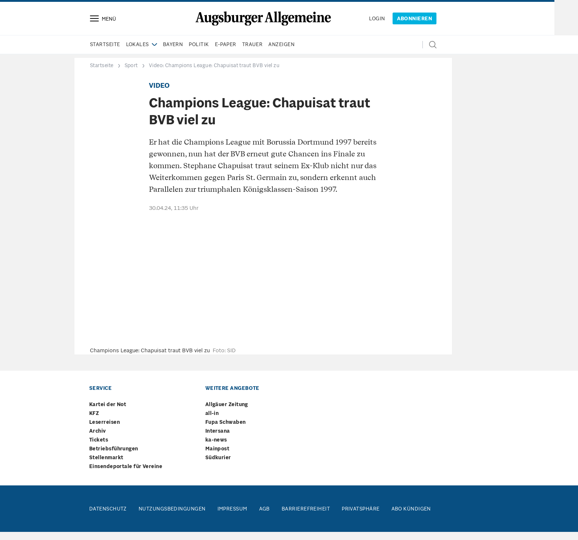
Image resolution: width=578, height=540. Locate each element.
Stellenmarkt (106, 466)
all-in (212, 422)
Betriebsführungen (113, 457)
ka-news (216, 448)
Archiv (97, 439)
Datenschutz (108, 517)
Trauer (252, 53)
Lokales (137, 53)
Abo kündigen (411, 517)
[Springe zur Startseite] (263, 22)
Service (100, 396)
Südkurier (218, 466)
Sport (131, 74)
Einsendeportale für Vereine (125, 475)
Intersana (217, 439)
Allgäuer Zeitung (226, 413)
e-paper (225, 53)
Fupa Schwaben (225, 430)
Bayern (173, 53)
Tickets (98, 448)
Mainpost (217, 457)
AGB (264, 517)
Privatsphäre (360, 517)
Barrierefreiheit (306, 517)
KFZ (94, 422)
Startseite (105, 53)
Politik (199, 53)
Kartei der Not (107, 413)
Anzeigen (281, 53)
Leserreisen (104, 430)
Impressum (232, 517)
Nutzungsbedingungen (172, 517)
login (377, 23)
